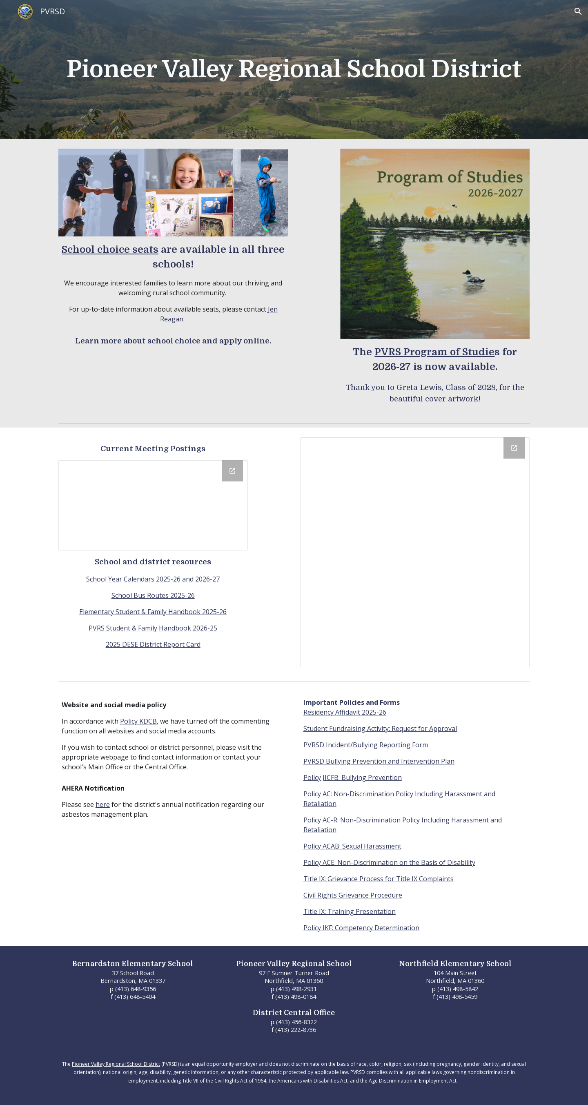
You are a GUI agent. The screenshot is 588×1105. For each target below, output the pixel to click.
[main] (294, 69)
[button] (578, 11)
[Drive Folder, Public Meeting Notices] (153, 505)
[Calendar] (415, 552)
